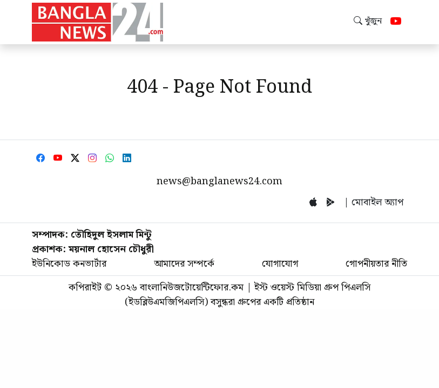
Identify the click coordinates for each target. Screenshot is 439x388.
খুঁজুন (368, 21)
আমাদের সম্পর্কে (184, 264)
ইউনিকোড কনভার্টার (69, 264)
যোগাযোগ (280, 264)
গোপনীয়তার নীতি (376, 264)
